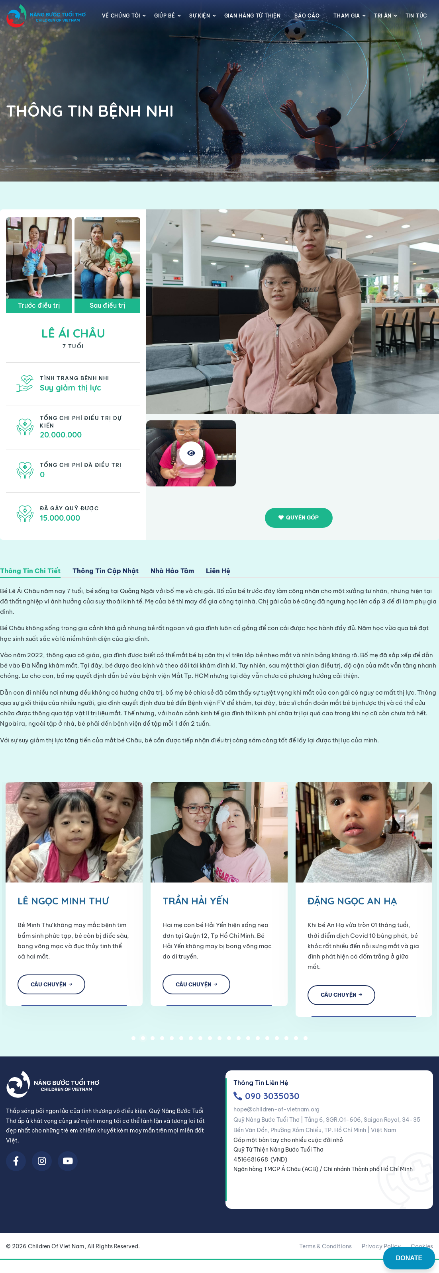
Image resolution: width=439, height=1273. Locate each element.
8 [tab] (200, 1041)
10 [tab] (219, 1041)
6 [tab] (181, 1041)
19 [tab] (306, 1041)
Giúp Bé (164, 16)
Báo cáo (306, 16)
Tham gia (346, 16)
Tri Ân (383, 16)
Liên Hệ (218, 571)
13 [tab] (248, 1041)
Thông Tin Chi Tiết (30, 571)
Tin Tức (416, 16)
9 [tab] (210, 1041)
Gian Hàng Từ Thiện (252, 16)
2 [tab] (143, 1041)
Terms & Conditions (325, 1249)
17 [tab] (286, 1041)
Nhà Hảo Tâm (172, 571)
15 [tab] (267, 1041)
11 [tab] (229, 1041)
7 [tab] (191, 1041)
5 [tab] (172, 1041)
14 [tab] (258, 1041)
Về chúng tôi (121, 16)
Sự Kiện (199, 16)
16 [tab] (277, 1041)
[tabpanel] (164, 890)
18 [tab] (296, 1041)
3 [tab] (153, 1041)
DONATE (409, 1258)
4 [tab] (162, 1041)
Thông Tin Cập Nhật (106, 571)
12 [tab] (239, 1041)
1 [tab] (133, 1041)
